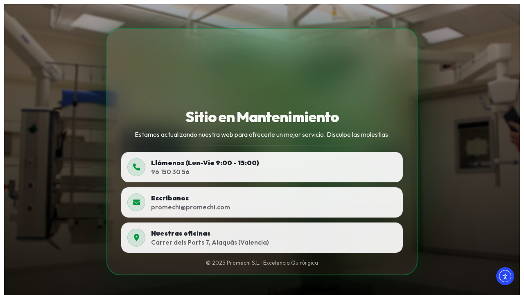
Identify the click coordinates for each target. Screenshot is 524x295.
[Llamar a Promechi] (262, 167)
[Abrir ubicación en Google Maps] (262, 237)
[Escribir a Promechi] (262, 202)
